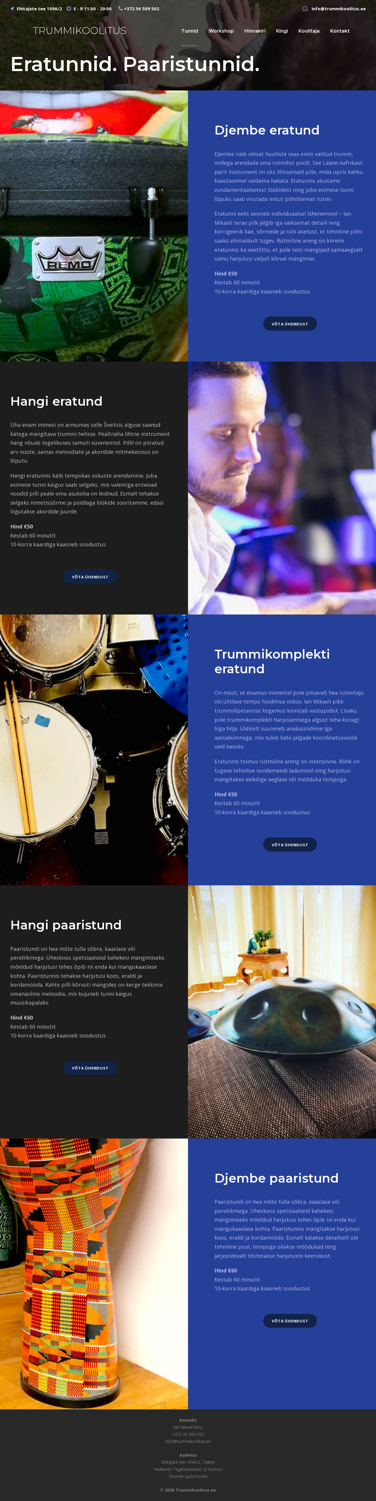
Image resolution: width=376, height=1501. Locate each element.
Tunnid (189, 31)
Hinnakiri (255, 31)
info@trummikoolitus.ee (339, 8)
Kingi (282, 31)
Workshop (221, 31)
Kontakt (340, 31)
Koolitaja (309, 31)
